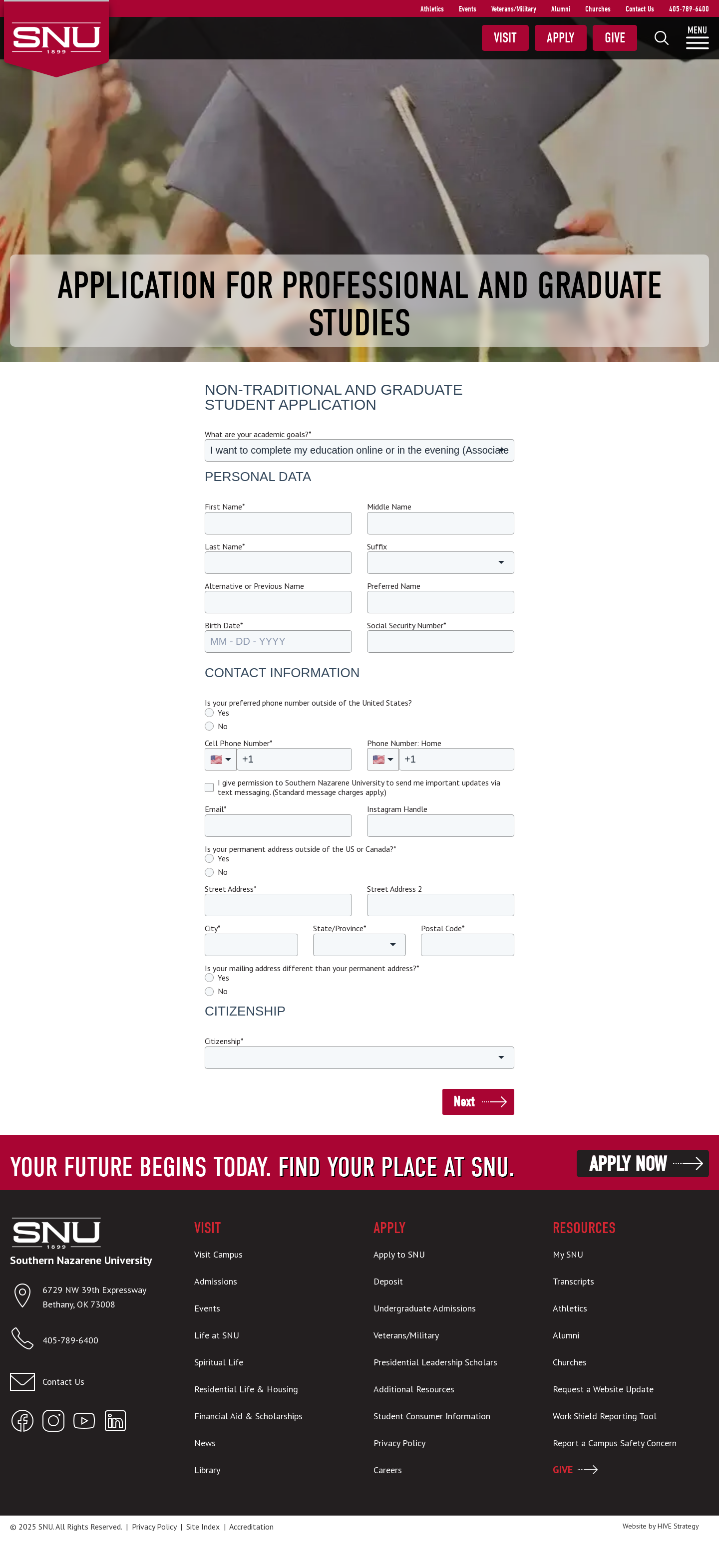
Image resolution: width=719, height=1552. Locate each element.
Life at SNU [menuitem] (216, 1335)
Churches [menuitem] (598, 8)
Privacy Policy (154, 1527)
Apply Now (628, 1164)
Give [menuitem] (615, 38)
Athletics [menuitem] (432, 8)
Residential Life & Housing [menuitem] (246, 1389)
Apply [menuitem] (561, 38)
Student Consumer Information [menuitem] (431, 1416)
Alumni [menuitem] (560, 8)
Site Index (203, 1527)
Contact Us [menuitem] (640, 8)
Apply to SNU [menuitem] (399, 1254)
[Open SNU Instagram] (53, 1423)
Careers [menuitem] (387, 1470)
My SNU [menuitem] (568, 1254)
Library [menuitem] (207, 1470)
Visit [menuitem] (505, 38)
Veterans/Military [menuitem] (513, 8)
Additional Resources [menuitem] (413, 1389)
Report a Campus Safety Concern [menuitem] (615, 1443)
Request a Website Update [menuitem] (603, 1389)
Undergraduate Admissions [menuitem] (424, 1308)
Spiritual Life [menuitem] (218, 1362)
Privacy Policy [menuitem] (399, 1443)
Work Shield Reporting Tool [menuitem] (605, 1416)
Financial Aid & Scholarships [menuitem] (248, 1416)
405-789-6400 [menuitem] (689, 8)
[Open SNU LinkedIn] (115, 1423)
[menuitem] (662, 38)
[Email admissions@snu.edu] (88, 1381)
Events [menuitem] (467, 8)
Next (463, 1102)
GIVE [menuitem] (563, 1469)
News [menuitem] (205, 1443)
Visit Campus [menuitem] (218, 1254)
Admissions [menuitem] (215, 1281)
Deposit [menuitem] (388, 1281)
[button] (359, 450)
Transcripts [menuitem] (573, 1281)
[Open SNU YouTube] (84, 1423)
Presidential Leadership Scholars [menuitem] (435, 1362)
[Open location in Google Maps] (26, 1297)
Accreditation (251, 1527)
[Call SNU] (26, 1340)
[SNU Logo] (56, 37)
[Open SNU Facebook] (22, 1423)
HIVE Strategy (678, 1526)
